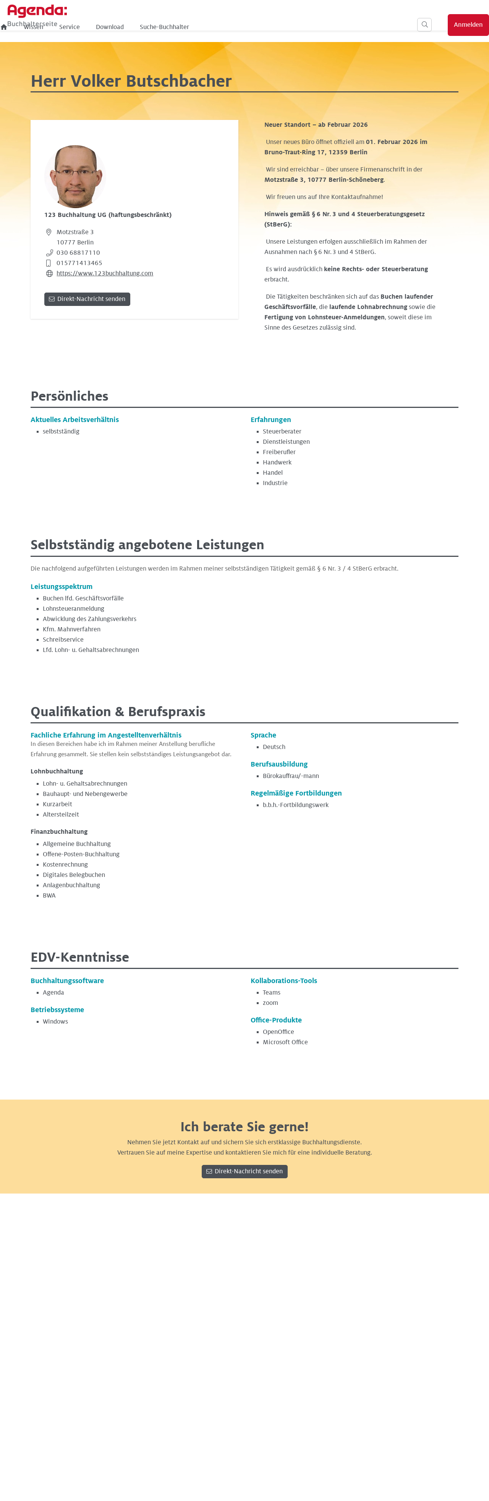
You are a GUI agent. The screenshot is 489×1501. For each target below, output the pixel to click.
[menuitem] (83, 27)
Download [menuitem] (189, 27)
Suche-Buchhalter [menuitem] (244, 27)
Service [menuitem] (149, 27)
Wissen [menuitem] (113, 27)
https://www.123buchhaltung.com (105, 273)
